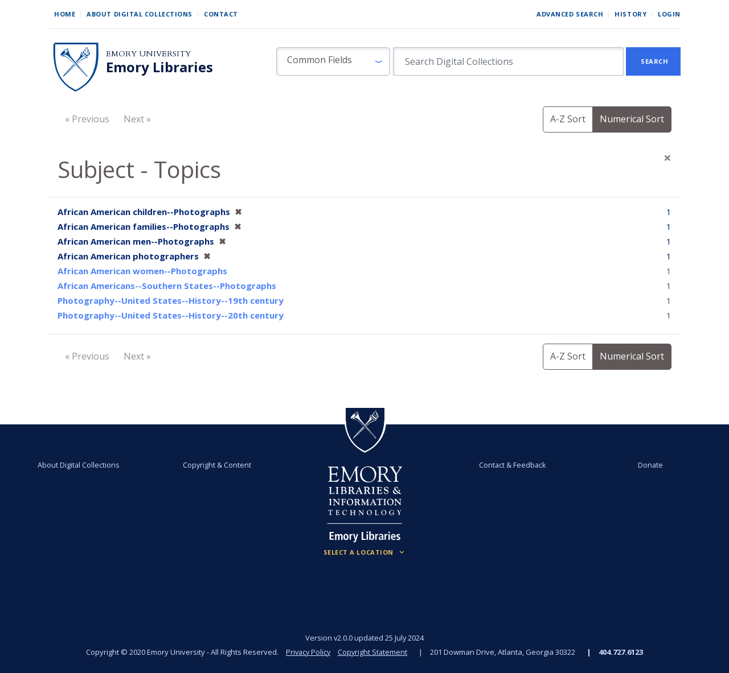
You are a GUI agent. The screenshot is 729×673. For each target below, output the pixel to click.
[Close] (667, 158)
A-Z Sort (567, 119)
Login (669, 14)
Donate (647, 465)
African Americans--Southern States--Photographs (167, 285)
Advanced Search (569, 14)
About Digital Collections (140, 14)
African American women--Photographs (142, 270)
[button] (333, 61)
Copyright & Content (218, 465)
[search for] (508, 61)
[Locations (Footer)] (364, 552)
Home (64, 14)
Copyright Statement (373, 652)
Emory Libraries (159, 67)
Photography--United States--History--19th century (171, 300)
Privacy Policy (307, 652)
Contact (221, 14)
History (630, 14)
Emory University (148, 53)
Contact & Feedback (510, 465)
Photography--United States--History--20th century (171, 315)
